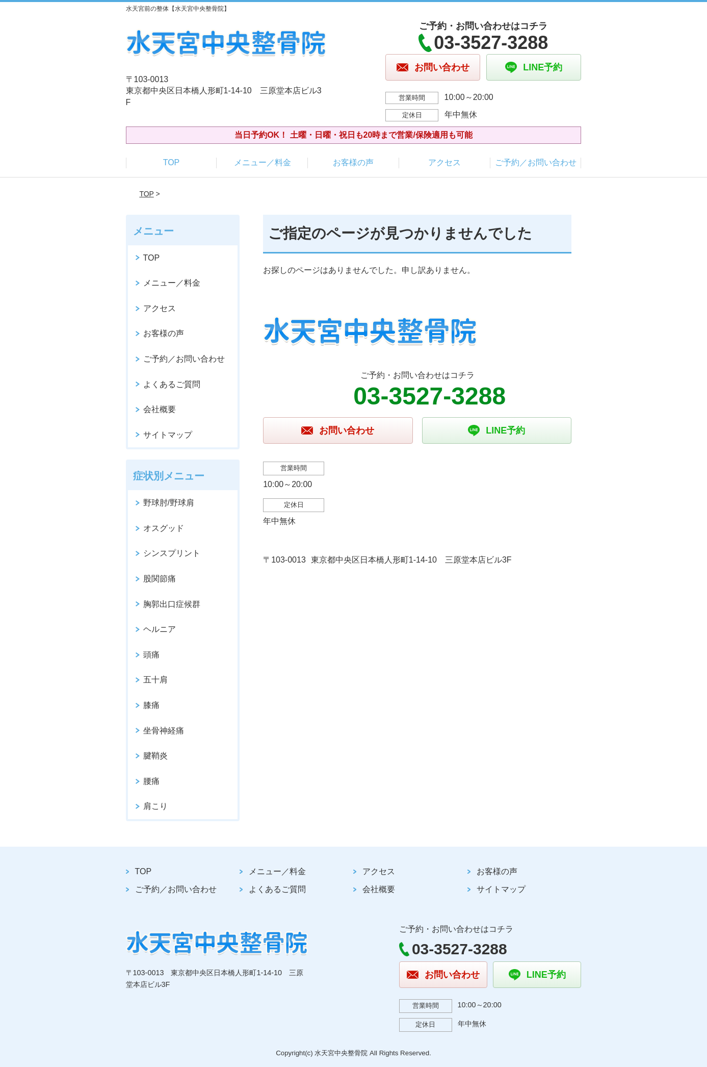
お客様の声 (353, 162)
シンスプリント (171, 553)
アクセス (444, 162)
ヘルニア (159, 629)
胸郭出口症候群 (171, 604)
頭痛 (151, 654)
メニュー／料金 (262, 162)
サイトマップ (167, 434)
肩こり (155, 806)
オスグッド (163, 528)
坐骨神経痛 (163, 730)
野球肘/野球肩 (168, 502)
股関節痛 (159, 578)
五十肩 (155, 679)
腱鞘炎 (155, 755)
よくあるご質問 (171, 384)
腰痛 (151, 781)
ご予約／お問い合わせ (536, 162)
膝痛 (151, 705)
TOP (171, 162)
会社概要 (159, 409)
